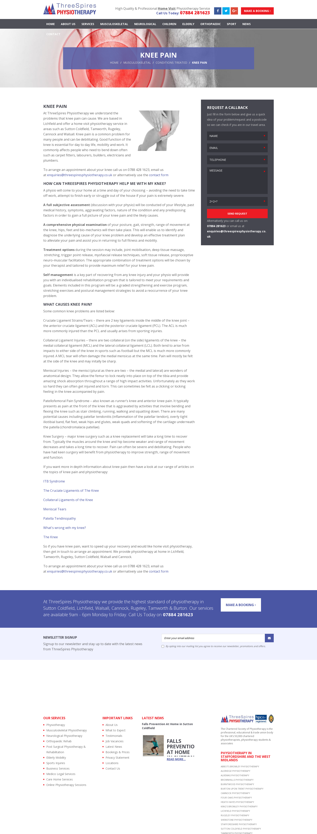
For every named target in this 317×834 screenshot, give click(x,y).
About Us (68, 24)
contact (53, 34)
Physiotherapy (55, 725)
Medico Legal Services (60, 774)
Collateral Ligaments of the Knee (68, 500)
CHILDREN (169, 24)
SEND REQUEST (237, 213)
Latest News (114, 747)
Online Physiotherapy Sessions (66, 785)
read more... (176, 759)
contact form (158, 175)
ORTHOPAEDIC (210, 24)
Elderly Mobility (56, 757)
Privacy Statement (117, 757)
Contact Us (113, 768)
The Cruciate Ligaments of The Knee (71, 490)
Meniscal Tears (54, 509)
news (246, 24)
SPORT (231, 24)
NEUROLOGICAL (145, 24)
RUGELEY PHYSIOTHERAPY (235, 815)
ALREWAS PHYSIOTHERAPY (235, 775)
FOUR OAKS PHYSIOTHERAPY (236, 797)
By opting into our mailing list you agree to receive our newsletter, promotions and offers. (214, 646)
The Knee (50, 537)
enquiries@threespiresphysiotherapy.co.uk (79, 175)
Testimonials (114, 736)
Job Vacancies (115, 741)
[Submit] (269, 638)
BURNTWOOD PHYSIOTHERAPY (237, 784)
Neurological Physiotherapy (64, 736)
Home (50, 24)
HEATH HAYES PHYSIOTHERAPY (237, 801)
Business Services (58, 768)
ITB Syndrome (54, 481)
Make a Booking (257, 11)
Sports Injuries (55, 763)
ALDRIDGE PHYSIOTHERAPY (235, 770)
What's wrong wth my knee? (64, 527)
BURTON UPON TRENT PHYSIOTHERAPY (242, 788)
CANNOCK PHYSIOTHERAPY (235, 793)
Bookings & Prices (118, 752)
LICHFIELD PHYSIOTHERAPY (235, 810)
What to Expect (116, 730)
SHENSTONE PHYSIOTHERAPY (236, 819)
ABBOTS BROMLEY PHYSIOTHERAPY (240, 766)
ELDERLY (188, 24)
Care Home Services (59, 779)
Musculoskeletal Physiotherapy (66, 730)
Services (87, 24)
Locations (112, 763)
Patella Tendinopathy (59, 518)
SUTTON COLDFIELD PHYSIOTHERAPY (241, 828)
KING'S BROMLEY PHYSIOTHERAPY (239, 806)
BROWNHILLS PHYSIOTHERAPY (237, 779)
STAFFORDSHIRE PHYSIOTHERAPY (239, 824)
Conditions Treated (171, 62)
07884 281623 (195, 12)
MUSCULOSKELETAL (114, 24)
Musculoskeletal (137, 62)
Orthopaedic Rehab (59, 741)
